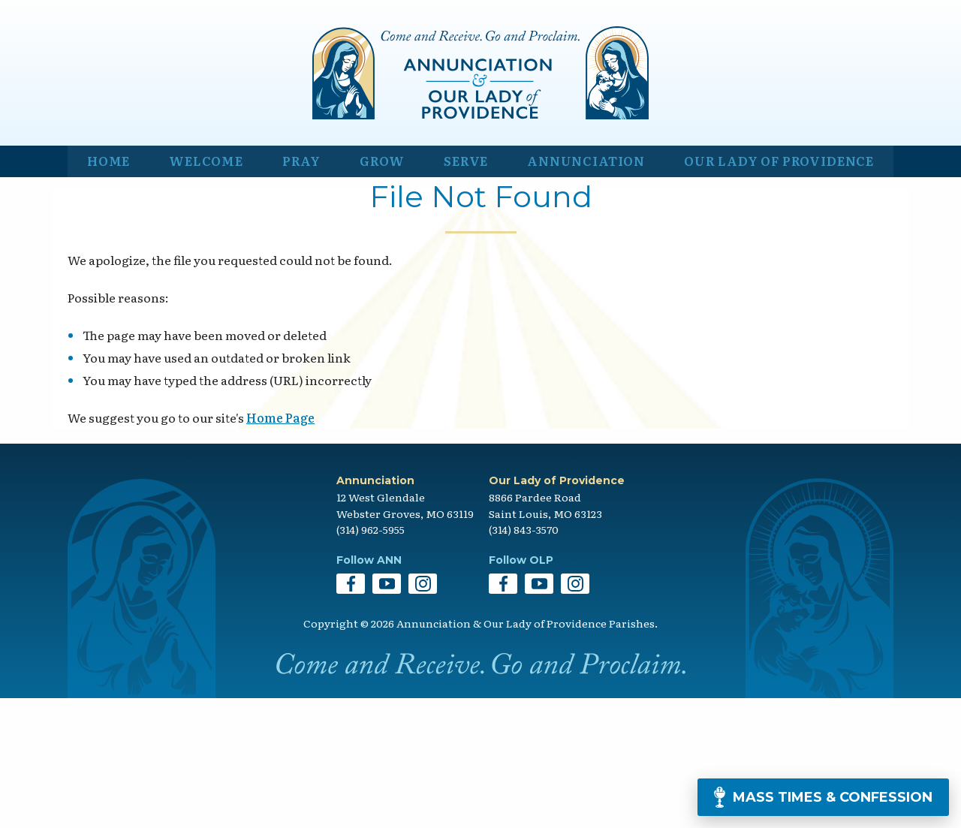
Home (107, 282)
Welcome (202, 282)
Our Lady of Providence (774, 282)
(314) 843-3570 (524, 659)
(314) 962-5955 (370, 659)
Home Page (280, 548)
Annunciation (574, 282)
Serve (454, 282)
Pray (296, 282)
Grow (373, 282)
